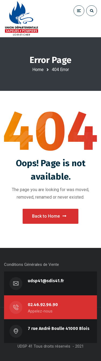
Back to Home (49, 216)
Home (38, 69)
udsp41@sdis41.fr (46, 280)
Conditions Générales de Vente (31, 264)
